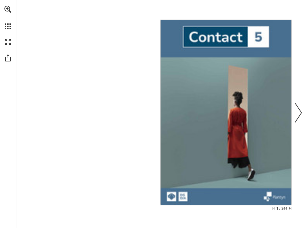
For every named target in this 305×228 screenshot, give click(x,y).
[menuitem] (8, 17)
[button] (8, 9)
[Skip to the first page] (273, 208)
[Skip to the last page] (290, 208)
